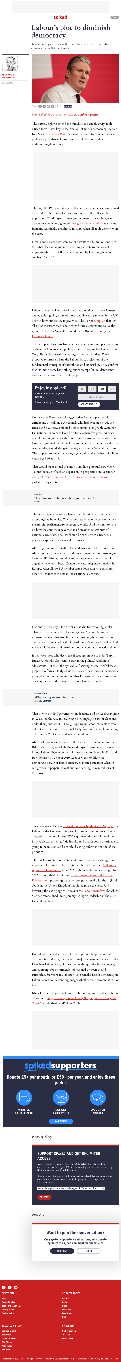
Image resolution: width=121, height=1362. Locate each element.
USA (64, 1317)
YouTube (16, 1287)
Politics (68, 106)
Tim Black (6, 1349)
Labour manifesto (94, 891)
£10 (92, 389)
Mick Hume (7, 1346)
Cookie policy (8, 1313)
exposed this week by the (88, 826)
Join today (62, 1251)
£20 (102, 389)
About (4, 1298)
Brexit (64, 1306)
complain (99, 321)
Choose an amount (97, 397)
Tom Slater (6, 1334)
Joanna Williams (9, 1338)
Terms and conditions (11, 1306)
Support (44, 1197)
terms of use (52, 1358)
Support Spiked (8, 1302)
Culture (65, 1302)
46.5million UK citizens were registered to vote (79, 477)
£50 (112, 389)
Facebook (3, 1287)
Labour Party (58, 134)
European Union (42, 336)
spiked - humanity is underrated (60, 17)
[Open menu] (3, 17)
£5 (82, 389)
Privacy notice (8, 1309)
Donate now (87, 404)
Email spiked (67, 1338)
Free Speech (67, 1313)
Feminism (66, 1309)
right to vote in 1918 (88, 223)
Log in (114, 17)
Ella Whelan (7, 1342)
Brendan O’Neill (9, 1331)
